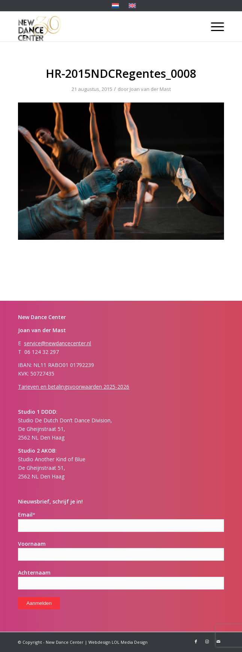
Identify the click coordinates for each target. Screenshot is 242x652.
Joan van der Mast (150, 89)
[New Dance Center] (100, 27)
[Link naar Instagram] (207, 641)
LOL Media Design (130, 642)
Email (26, 514)
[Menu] (213, 27)
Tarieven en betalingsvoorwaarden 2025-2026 (73, 386)
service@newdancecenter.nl (57, 343)
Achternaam (34, 572)
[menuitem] (213, 27)
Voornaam (32, 543)
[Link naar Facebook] (196, 641)
